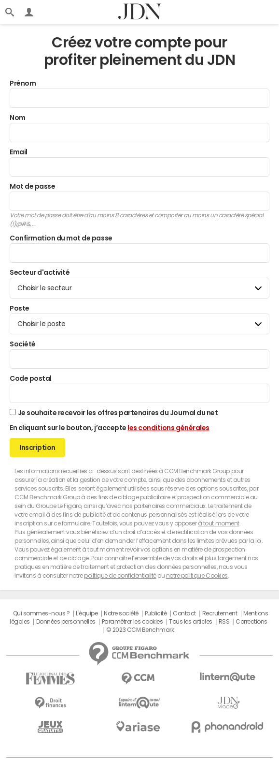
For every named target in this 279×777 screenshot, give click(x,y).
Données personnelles (66, 622)
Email (19, 152)
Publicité (156, 613)
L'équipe (87, 613)
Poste (19, 308)
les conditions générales (168, 427)
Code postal (31, 378)
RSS (224, 622)
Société (23, 344)
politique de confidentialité (120, 576)
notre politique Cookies (197, 576)
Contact (184, 613)
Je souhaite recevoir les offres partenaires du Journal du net (118, 412)
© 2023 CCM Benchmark (140, 630)
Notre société (121, 613)
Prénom (23, 83)
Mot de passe (32, 186)
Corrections (251, 622)
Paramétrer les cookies (132, 622)
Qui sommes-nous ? (41, 613)
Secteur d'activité (40, 272)
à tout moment (218, 523)
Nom (18, 117)
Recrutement (219, 613)
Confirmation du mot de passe (61, 238)
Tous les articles (190, 622)
